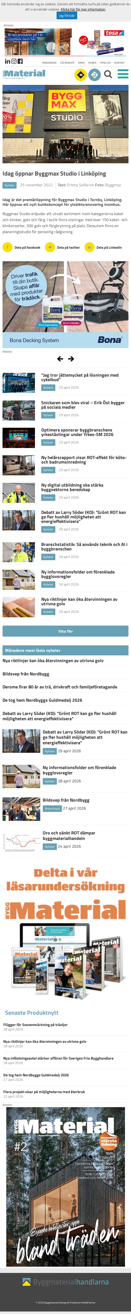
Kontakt (119, 63)
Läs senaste (67, 63)
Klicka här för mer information (83, 9)
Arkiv (81, 63)
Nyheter (10, 185)
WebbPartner (88, 1302)
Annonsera (49, 63)
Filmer (92, 63)
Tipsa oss (105, 63)
